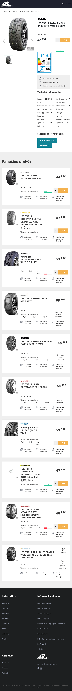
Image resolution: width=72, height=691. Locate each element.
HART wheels (41, 644)
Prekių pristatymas (44, 603)
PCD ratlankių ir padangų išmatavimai (50, 639)
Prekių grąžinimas (43, 608)
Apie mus (5, 668)
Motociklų (5, 634)
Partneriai (5, 673)
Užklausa (44, 145)
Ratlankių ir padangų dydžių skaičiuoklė (51, 624)
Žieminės (5, 629)
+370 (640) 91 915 (47, 140)
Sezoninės (5, 624)
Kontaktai (5, 663)
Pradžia (4, 11)
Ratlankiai (5, 603)
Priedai (4, 639)
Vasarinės (5, 619)
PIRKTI (65, 40)
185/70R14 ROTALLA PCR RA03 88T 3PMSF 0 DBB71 (24, 11)
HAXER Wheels (42, 629)
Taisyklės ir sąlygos (44, 613)
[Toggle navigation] (69, 4)
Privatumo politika (43, 619)
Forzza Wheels (42, 634)
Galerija (40, 649)
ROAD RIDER (24, 172)
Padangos (5, 613)
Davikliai (5, 608)
